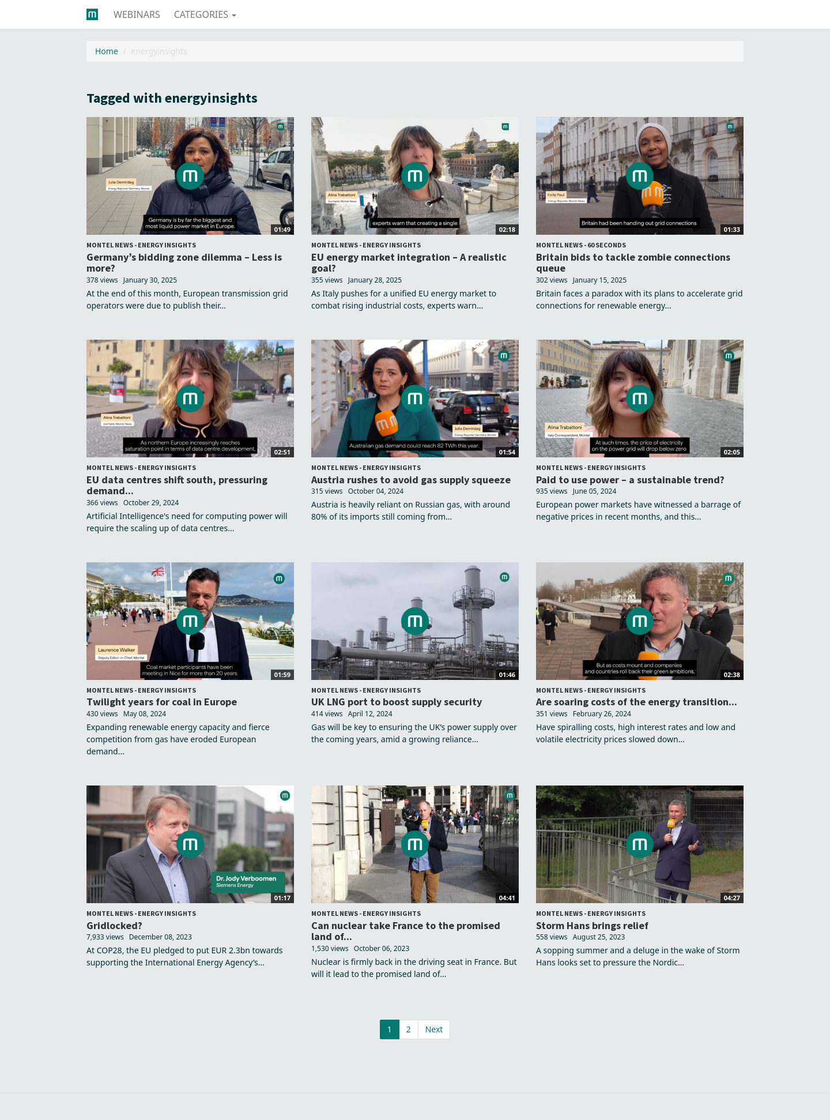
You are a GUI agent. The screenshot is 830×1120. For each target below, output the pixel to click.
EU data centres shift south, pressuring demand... (176, 485)
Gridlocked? (114, 925)
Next (434, 1029)
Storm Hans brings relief (592, 925)
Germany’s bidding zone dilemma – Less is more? (184, 262)
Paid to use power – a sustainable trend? (630, 479)
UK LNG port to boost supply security (396, 701)
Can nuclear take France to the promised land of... (405, 931)
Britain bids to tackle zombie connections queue (633, 262)
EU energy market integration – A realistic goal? (409, 262)
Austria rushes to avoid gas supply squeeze (411, 479)
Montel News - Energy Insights (141, 244)
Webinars (137, 14)
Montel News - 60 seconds (581, 244)
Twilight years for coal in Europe (161, 701)
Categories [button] (205, 14)
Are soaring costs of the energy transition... (636, 701)
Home (106, 51)
